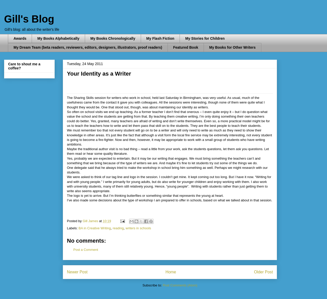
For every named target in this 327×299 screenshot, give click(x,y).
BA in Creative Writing (95, 228)
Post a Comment (85, 250)
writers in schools (138, 228)
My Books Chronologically (112, 38)
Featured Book (185, 47)
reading (118, 228)
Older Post (263, 272)
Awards (20, 38)
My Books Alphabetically (58, 38)
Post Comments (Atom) (180, 285)
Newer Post (77, 272)
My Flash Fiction (160, 38)
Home (171, 272)
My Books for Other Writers (232, 47)
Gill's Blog (29, 19)
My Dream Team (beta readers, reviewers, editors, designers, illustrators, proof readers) (88, 47)
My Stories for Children (205, 38)
